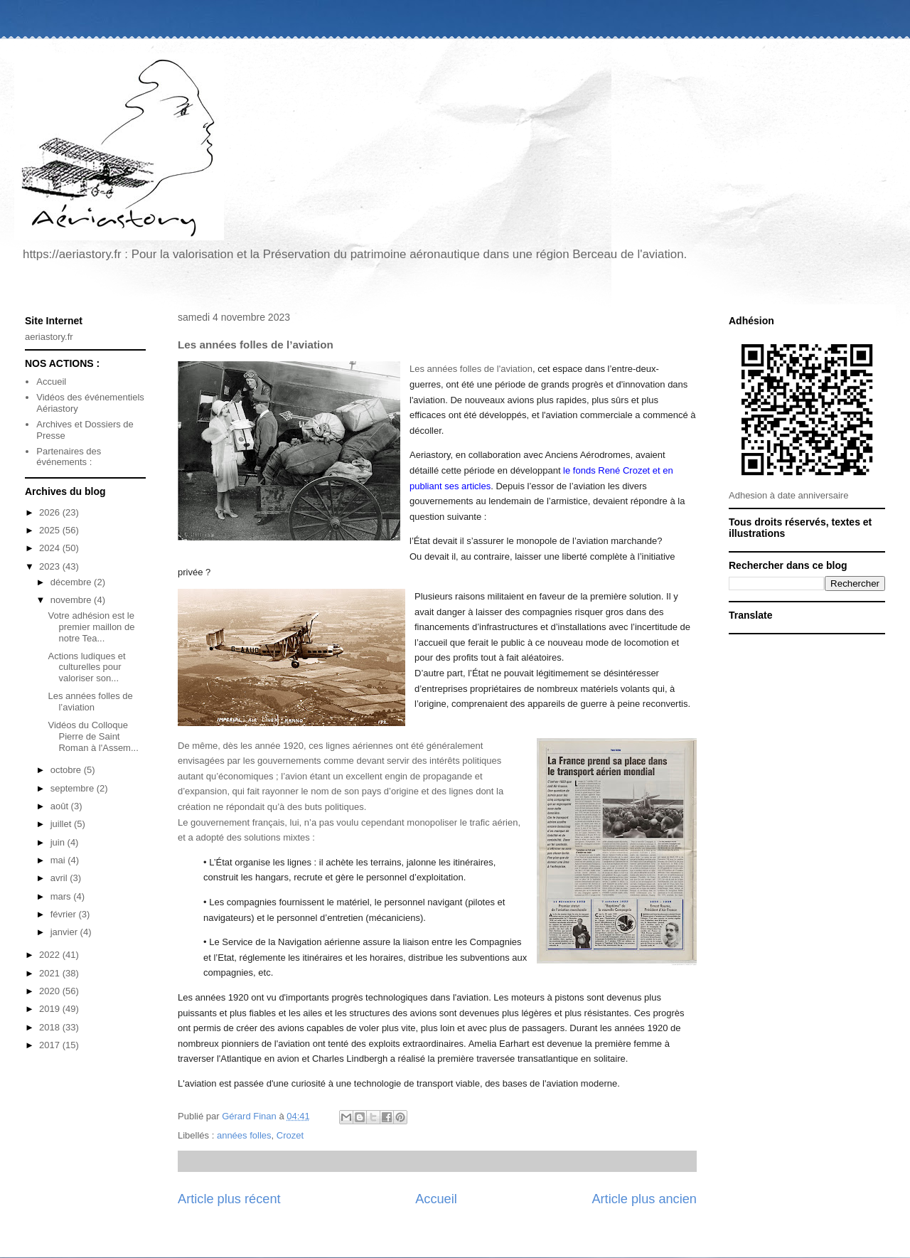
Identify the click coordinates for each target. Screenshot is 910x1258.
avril (60, 878)
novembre (72, 600)
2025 (51, 530)
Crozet (290, 1135)
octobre (67, 769)
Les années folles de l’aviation (90, 702)
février (64, 914)
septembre (73, 788)
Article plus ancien (644, 1199)
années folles (244, 1135)
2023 (51, 566)
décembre (72, 582)
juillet (62, 824)
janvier (65, 932)
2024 (51, 548)
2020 (51, 991)
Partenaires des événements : (68, 457)
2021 (51, 973)
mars (62, 896)
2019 (51, 1008)
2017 (51, 1045)
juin (59, 842)
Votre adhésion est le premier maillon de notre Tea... (91, 626)
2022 (51, 954)
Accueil (436, 1199)
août (60, 806)
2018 (51, 1027)
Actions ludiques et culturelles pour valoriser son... (86, 667)
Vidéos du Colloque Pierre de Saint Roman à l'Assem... (93, 736)
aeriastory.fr (49, 336)
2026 (51, 512)
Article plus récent (229, 1199)
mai (59, 860)
